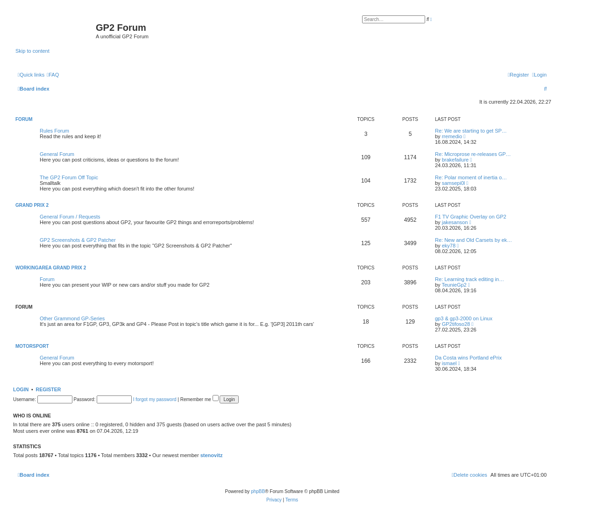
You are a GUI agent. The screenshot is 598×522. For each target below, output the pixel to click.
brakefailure (455, 159)
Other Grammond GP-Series (72, 318)
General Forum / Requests (70, 216)
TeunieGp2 (453, 285)
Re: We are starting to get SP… (471, 131)
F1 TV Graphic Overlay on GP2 (470, 216)
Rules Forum (54, 131)
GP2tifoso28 (456, 324)
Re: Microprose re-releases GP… (473, 154)
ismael (449, 363)
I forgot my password (155, 399)
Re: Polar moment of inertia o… (471, 177)
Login (20, 389)
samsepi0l (453, 183)
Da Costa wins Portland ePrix (468, 357)
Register (48, 389)
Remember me (199, 399)
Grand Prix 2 (32, 205)
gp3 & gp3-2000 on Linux (463, 318)
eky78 (449, 245)
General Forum (57, 154)
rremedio (452, 136)
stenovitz (211, 455)
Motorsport (32, 346)
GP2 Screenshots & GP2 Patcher (78, 240)
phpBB (258, 491)
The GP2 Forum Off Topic (69, 177)
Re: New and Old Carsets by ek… (473, 240)
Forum (24, 119)
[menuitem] (53, 75)
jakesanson (455, 222)
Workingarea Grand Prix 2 (50, 267)
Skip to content (32, 51)
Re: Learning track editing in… (469, 279)
